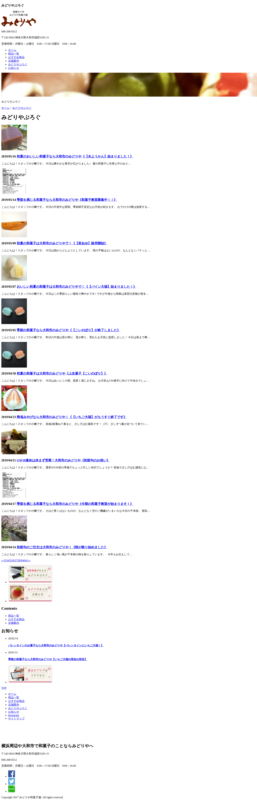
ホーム (12, 50)
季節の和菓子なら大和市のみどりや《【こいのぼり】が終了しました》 (68, 330)
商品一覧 (13, 53)
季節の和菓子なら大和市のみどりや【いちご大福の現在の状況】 (47, 659)
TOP (3, 687)
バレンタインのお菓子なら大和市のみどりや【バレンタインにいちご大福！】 (56, 645)
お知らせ (13, 68)
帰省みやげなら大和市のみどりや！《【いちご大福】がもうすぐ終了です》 (72, 417)
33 (5, 560)
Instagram (13, 715)
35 (10, 560)
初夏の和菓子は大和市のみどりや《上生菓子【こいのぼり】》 (62, 373)
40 (24, 560)
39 (21, 560)
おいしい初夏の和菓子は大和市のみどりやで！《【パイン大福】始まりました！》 (77, 286)
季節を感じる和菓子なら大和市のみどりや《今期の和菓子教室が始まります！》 (75, 504)
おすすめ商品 (16, 57)
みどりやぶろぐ (17, 64)
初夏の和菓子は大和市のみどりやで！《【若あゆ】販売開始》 (62, 243)
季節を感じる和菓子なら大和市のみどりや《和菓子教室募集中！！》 (67, 200)
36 (13, 560)
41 (26, 560)
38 (18, 560)
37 (15, 560)
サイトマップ (16, 718)
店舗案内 (13, 60)
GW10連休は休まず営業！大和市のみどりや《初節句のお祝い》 (63, 460)
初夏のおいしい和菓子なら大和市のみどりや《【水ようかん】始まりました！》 (75, 156)
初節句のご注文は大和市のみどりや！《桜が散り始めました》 (62, 547)
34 (7, 560)
